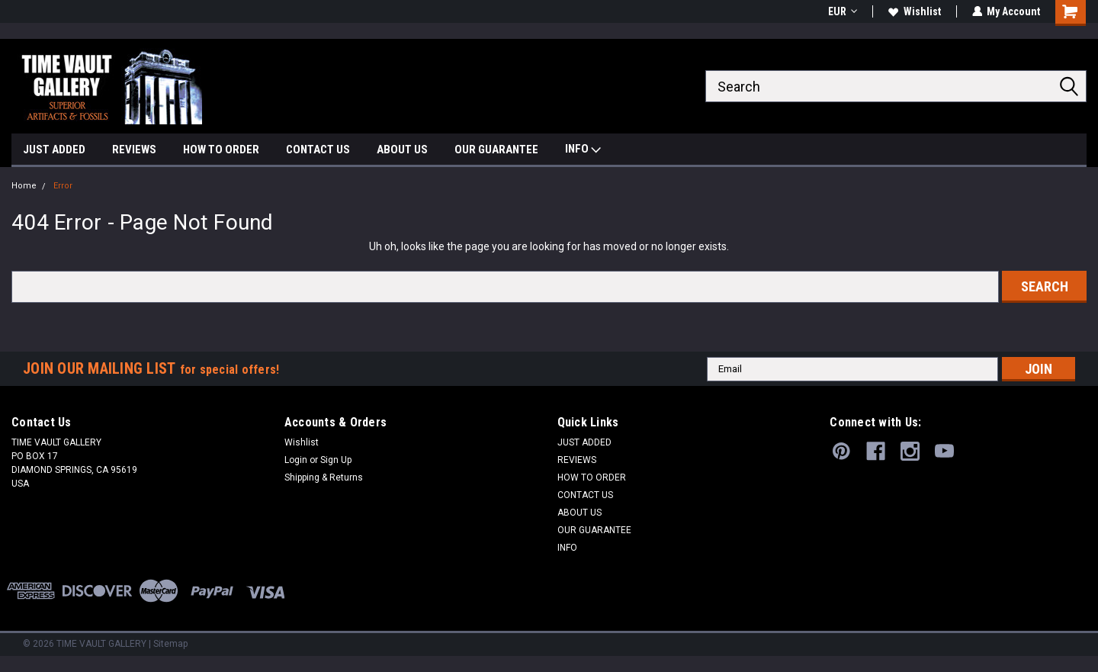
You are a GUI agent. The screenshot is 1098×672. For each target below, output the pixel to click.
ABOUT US (402, 149)
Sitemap (170, 643)
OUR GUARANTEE (496, 149)
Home (24, 186)
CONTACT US (318, 149)
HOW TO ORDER (221, 149)
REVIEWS (134, 149)
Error (62, 186)
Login (295, 460)
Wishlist (914, 11)
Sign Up (336, 460)
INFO (583, 151)
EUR (841, 11)
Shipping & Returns (323, 477)
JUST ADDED (54, 149)
